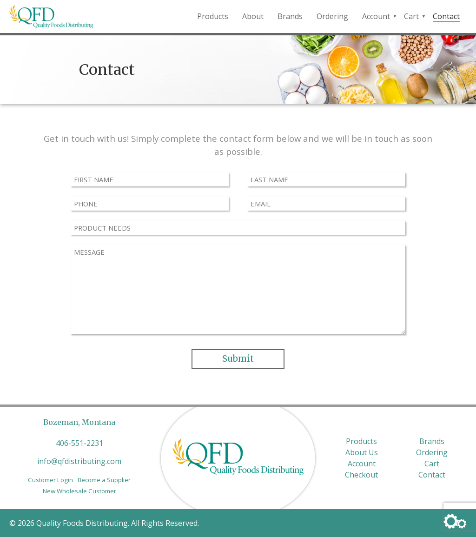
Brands (290, 16)
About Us (361, 452)
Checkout (361, 475)
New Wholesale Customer (79, 491)
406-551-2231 (79, 443)
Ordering (332, 16)
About (253, 16)
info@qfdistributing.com (79, 461)
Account (376, 16)
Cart (411, 16)
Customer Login (50, 480)
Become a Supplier (104, 480)
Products (212, 16)
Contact (446, 16)
